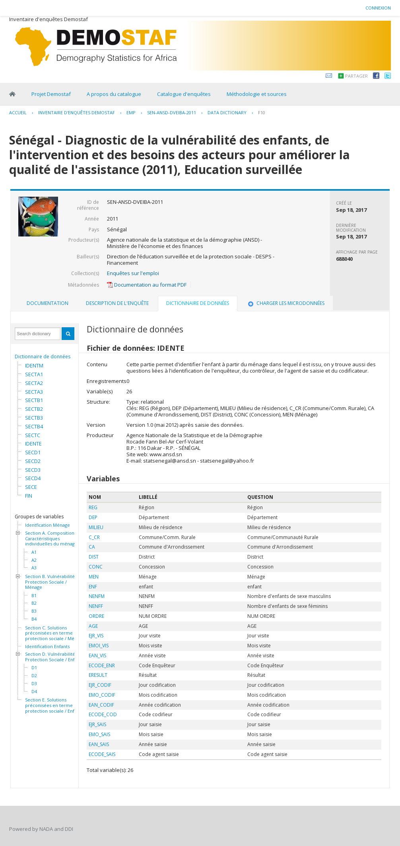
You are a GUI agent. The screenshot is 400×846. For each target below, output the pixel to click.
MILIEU (96, 527)
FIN (28, 495)
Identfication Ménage (47, 525)
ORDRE (96, 616)
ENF (93, 586)
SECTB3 (34, 417)
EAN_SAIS (99, 744)
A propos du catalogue (114, 94)
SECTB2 (34, 409)
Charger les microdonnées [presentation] (285, 303)
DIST (94, 556)
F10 (261, 112)
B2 (34, 603)
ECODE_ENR (102, 665)
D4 (34, 691)
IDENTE (33, 443)
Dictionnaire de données (42, 356)
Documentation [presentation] (47, 303)
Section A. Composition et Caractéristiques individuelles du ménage (52, 538)
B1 (34, 595)
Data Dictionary (227, 112)
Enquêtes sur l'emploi (133, 273)
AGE (93, 626)
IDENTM (34, 365)
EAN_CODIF (101, 704)
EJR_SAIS (97, 724)
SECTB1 (34, 400)
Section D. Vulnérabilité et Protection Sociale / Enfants (54, 656)
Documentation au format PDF (146, 284)
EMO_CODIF (102, 695)
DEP (93, 517)
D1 (34, 667)
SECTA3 (34, 392)
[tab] (47, 303)
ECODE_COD (103, 714)
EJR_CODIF (100, 685)
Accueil (18, 112)
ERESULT (98, 675)
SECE (31, 487)
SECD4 (33, 478)
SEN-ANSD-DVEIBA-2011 (171, 112)
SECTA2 (34, 383)
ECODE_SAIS (102, 754)
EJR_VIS (96, 635)
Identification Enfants (47, 646)
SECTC (32, 435)
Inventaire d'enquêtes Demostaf (76, 112)
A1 (34, 552)
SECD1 (33, 452)
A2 (34, 560)
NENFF (96, 606)
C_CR (94, 537)
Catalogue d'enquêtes (184, 94)
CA (92, 546)
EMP (131, 112)
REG (93, 507)
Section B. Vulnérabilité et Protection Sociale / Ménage (52, 582)
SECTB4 (34, 426)
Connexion (378, 8)
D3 (34, 683)
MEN (94, 576)
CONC (96, 566)
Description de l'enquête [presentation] (117, 303)
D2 (34, 675)
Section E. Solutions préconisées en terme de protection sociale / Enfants (54, 705)
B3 (34, 611)
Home (12, 94)
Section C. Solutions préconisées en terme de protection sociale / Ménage (55, 633)
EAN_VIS (97, 655)
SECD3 (33, 470)
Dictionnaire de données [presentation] (197, 303)
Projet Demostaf (51, 94)
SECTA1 (34, 374)
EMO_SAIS (99, 734)
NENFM (97, 596)
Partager (356, 76)
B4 (34, 619)
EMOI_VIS (99, 645)
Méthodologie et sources (257, 94)
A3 (34, 568)
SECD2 (33, 461)
